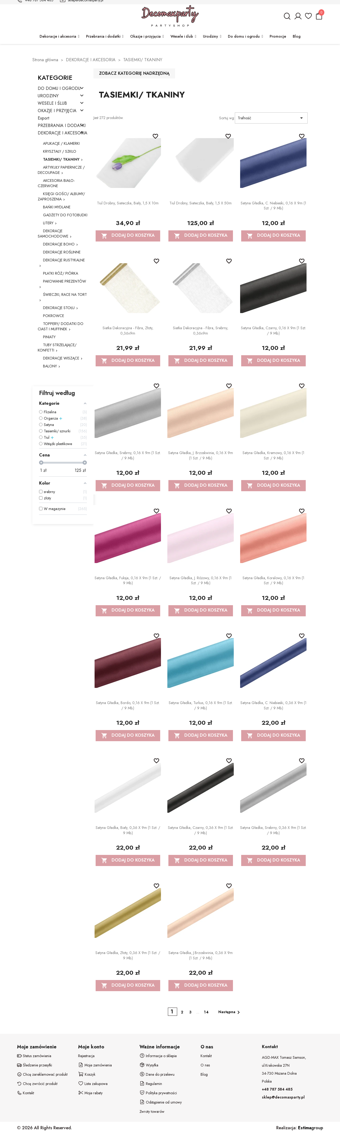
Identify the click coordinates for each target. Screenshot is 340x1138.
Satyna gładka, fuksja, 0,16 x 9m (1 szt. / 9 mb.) (128, 580)
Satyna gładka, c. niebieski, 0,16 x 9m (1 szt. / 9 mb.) (273, 205)
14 (206, 1012)
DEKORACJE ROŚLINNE (61, 252)
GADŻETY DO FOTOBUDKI (65, 215)
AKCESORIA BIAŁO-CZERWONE (56, 183)
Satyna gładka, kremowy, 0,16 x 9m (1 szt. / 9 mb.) (273, 455)
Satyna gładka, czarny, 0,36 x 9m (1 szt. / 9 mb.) (200, 830)
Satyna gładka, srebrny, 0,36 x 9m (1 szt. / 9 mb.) (273, 830)
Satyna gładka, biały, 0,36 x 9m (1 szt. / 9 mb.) (128, 830)
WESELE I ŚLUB (52, 103)
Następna (230, 1012)
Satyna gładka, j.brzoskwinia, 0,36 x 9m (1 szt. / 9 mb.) (200, 955)
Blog (204, 1074)
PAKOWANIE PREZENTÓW (64, 281)
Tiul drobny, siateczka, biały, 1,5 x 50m (200, 203)
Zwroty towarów (151, 1111)
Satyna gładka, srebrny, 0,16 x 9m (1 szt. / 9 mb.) (128, 455)
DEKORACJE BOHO (59, 244)
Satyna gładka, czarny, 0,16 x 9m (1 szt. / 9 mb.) (273, 330)
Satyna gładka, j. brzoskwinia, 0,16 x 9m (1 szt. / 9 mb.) (200, 455)
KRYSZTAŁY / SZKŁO (59, 151)
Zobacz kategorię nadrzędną (134, 73)
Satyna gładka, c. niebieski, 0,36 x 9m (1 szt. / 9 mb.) (273, 705)
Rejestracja (86, 1055)
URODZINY (48, 96)
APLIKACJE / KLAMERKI (61, 143)
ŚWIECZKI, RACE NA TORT (65, 294)
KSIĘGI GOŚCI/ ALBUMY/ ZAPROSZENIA (61, 196)
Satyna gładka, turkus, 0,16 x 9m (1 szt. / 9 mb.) (201, 705)
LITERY (48, 223)
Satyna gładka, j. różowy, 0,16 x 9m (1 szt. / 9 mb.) (200, 580)
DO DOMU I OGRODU (59, 88)
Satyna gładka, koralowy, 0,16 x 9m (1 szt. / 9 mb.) (273, 580)
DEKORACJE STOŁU (59, 307)
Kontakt (206, 1055)
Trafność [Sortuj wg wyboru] (271, 118)
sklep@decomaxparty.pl (283, 1097)
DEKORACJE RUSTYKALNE (64, 260)
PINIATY (49, 337)
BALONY (50, 366)
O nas (205, 1065)
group (310, 1128)
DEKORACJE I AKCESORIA (62, 133)
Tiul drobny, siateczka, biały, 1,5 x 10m (128, 203)
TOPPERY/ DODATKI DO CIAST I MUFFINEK (60, 326)
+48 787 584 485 (277, 1089)
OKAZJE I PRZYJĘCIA (57, 111)
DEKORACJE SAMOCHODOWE (53, 233)
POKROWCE (53, 315)
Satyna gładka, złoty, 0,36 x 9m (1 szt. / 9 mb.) (127, 955)
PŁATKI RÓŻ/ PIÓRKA (60, 273)
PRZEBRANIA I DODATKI (62, 126)
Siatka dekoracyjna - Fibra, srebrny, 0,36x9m (200, 330)
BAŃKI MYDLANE (56, 207)
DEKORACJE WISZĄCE (61, 358)
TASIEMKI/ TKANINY (61, 159)
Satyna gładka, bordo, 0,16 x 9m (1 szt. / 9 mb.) (128, 705)
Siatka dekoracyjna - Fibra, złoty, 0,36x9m (128, 330)
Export (43, 118)
